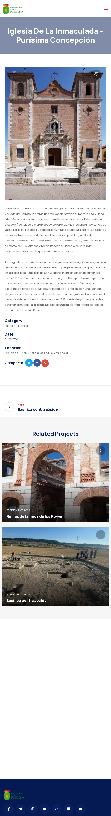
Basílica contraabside (27, 600)
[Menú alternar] (106, 8)
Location (13, 348)
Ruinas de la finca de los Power (35, 516)
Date (9, 334)
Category (13, 321)
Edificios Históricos (17, 325)
